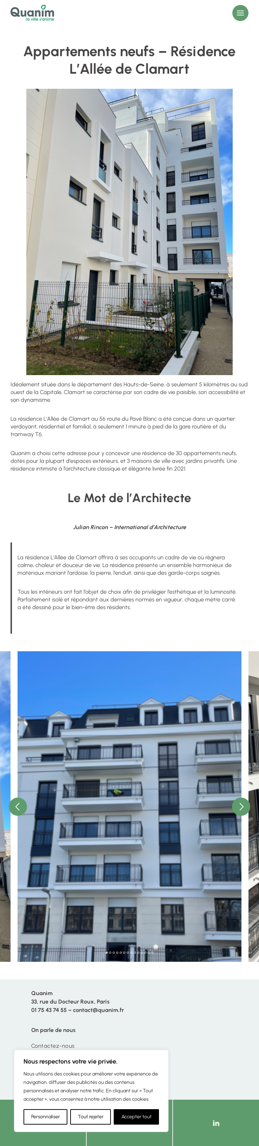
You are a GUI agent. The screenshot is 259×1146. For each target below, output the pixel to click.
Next (241, 807)
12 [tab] (145, 952)
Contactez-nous (53, 1045)
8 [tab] (131, 952)
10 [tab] (138, 952)
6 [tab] (124, 952)
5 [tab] (120, 952)
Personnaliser (45, 1117)
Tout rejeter (91, 1117)
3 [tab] (113, 952)
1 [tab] (106, 952)
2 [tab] (110, 952)
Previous (18, 807)
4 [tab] (117, 952)
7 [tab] (128, 952)
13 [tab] (149, 952)
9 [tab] (135, 952)
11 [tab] (142, 952)
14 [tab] (152, 952)
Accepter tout (136, 1117)
